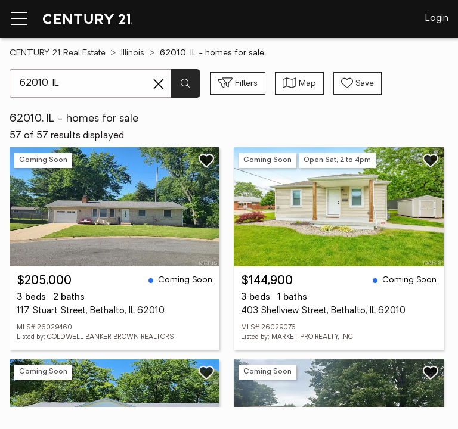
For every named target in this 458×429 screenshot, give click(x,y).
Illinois (132, 53)
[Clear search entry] (158, 84)
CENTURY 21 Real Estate (58, 53)
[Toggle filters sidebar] (237, 83)
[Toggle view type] (299, 83)
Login (436, 18)
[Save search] (357, 83)
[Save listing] (206, 160)
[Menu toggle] (19, 19)
